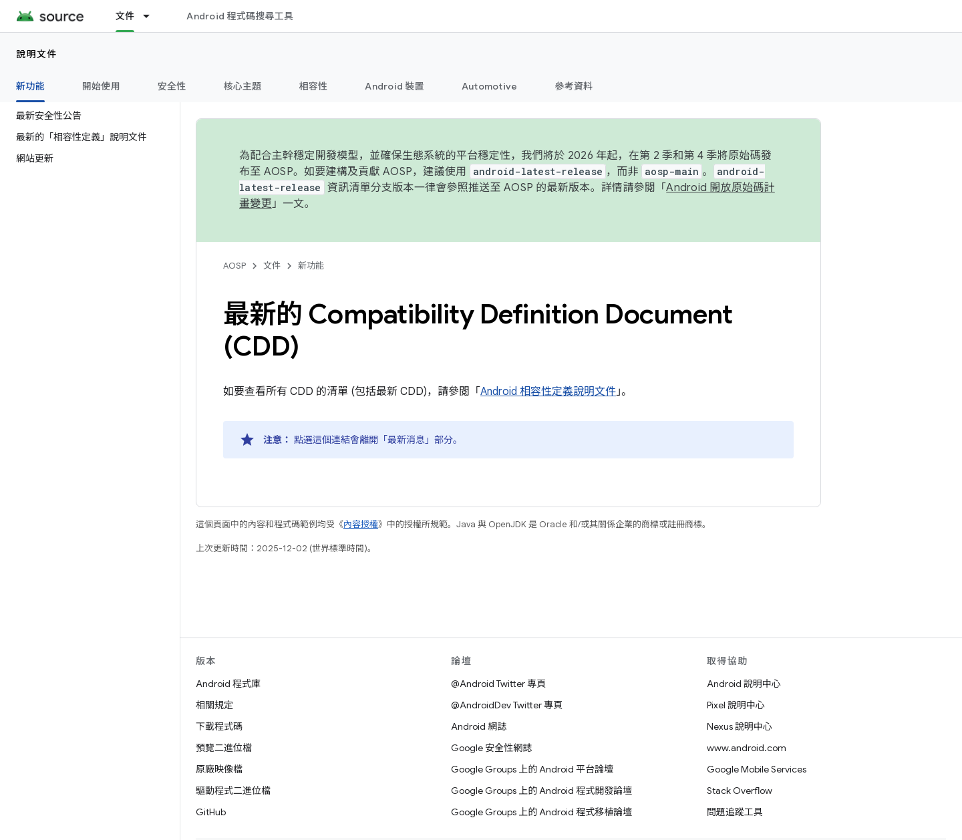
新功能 (311, 265)
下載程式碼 (219, 726)
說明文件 (36, 54)
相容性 (313, 86)
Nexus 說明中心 (739, 726)
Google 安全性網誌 (491, 748)
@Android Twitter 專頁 (498, 684)
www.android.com (746, 748)
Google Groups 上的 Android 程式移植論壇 (541, 812)
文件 (272, 265)
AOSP (234, 265)
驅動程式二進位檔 (233, 791)
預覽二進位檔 (224, 748)
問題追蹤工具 (735, 812)
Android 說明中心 (744, 684)
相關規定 (214, 705)
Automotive (490, 86)
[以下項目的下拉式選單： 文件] (152, 16)
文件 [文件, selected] (125, 16)
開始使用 (101, 86)
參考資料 (573, 86)
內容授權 (360, 524)
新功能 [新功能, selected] (30, 86)
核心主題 (243, 86)
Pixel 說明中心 (736, 705)
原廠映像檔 (219, 769)
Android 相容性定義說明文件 (548, 391)
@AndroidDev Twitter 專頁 (507, 705)
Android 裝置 (394, 86)
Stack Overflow (739, 791)
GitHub (211, 812)
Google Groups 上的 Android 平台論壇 (532, 769)
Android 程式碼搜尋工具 (239, 16)
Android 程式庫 (228, 684)
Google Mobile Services (756, 769)
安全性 (172, 86)
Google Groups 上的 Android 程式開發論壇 (541, 791)
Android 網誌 (478, 726)
